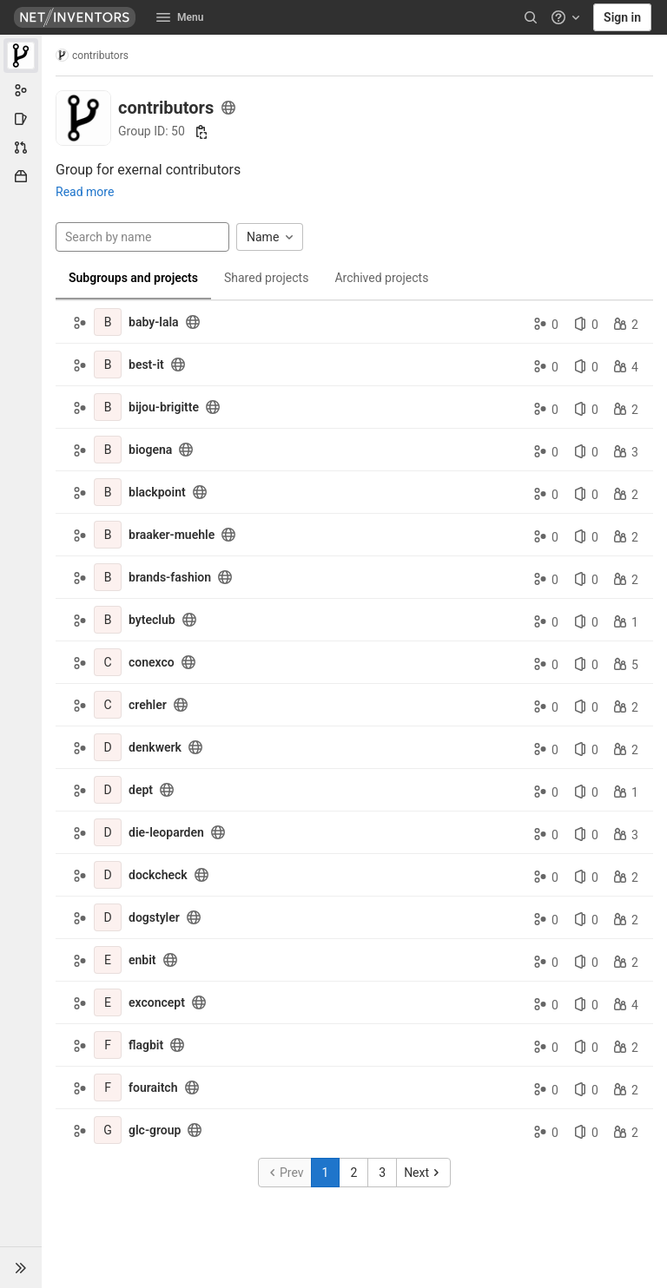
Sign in (622, 17)
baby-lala (154, 322)
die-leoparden (166, 832)
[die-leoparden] (108, 832)
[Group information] (20, 90)
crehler (148, 705)
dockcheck (158, 875)
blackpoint (157, 492)
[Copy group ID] (201, 132)
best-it (146, 364)
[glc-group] (108, 1130)
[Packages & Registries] (20, 176)
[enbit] (108, 960)
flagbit (146, 1045)
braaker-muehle (172, 535)
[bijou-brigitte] (108, 407)
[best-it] (108, 364)
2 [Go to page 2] (353, 1173)
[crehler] (108, 705)
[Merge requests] (20, 147)
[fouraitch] (108, 1087)
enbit (142, 960)
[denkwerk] (108, 747)
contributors (92, 55)
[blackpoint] (108, 492)
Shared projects (266, 278)
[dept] (108, 790)
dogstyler (154, 917)
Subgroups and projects (133, 278)
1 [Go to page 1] (325, 1173)
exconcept (157, 1002)
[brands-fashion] (108, 577)
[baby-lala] (108, 322)
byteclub (152, 620)
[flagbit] (108, 1045)
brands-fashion (170, 577)
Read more (85, 192)
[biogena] (108, 449)
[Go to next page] (423, 1172)
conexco (152, 662)
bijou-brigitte (164, 407)
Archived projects (381, 278)
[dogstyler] (108, 917)
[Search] (531, 17)
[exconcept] (108, 1002)
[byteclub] (108, 620)
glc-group (155, 1130)
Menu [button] (179, 17)
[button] (21, 1267)
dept (141, 790)
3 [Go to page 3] (382, 1173)
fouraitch (153, 1087)
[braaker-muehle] (108, 535)
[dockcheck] (108, 875)
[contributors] (20, 55)
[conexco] (108, 662)
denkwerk (155, 747)
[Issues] (20, 119)
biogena (150, 450)
